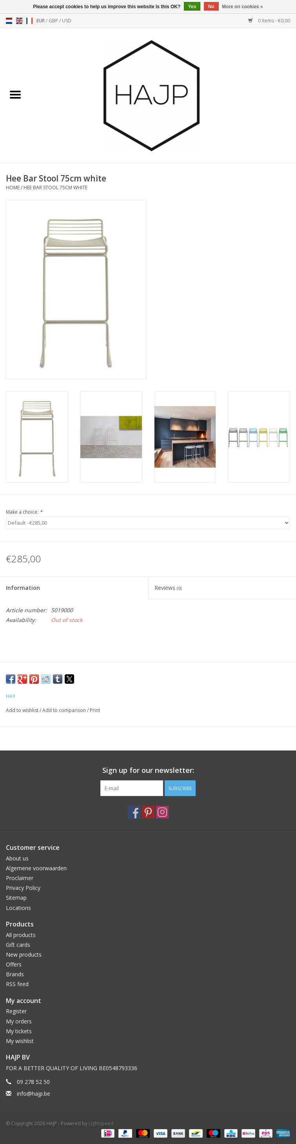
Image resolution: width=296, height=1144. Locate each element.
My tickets (19, 1031)
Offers (14, 964)
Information (23, 587)
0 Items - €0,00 (269, 20)
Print (95, 710)
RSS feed (17, 984)
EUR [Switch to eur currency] (41, 20)
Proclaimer (19, 878)
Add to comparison (64, 710)
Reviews (168, 587)
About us (17, 858)
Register (16, 1011)
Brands (15, 974)
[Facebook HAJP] (134, 812)
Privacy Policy (23, 887)
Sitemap (16, 897)
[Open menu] (15, 94)
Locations (18, 908)
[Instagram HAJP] (162, 812)
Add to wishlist (23, 710)
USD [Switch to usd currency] (66, 20)
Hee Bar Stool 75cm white (55, 187)
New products (24, 954)
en (19, 21)
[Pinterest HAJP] (148, 812)
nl (9, 21)
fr (29, 21)
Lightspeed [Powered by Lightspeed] (101, 1123)
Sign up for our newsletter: (148, 770)
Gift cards (18, 944)
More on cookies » (242, 6)
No (211, 6)
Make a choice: (24, 512)
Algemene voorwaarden (36, 868)
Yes (192, 6)
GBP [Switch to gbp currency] (54, 20)
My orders (19, 1021)
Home (13, 187)
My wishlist (20, 1041)
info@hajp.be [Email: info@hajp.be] (33, 1093)
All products (21, 935)
